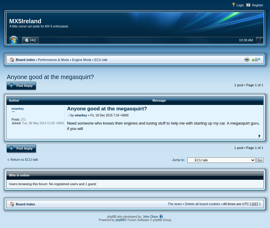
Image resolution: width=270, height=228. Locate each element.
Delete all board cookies (202, 204)
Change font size (256, 59)
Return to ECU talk (24, 159)
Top (259, 135)
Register (257, 5)
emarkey (81, 115)
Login (240, 5)
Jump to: (178, 160)
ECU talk (100, 60)
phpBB (119, 220)
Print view (246, 59)
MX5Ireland (25, 21)
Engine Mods (81, 60)
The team (175, 204)
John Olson (150, 216)
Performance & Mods (53, 60)
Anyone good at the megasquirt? (50, 77)
